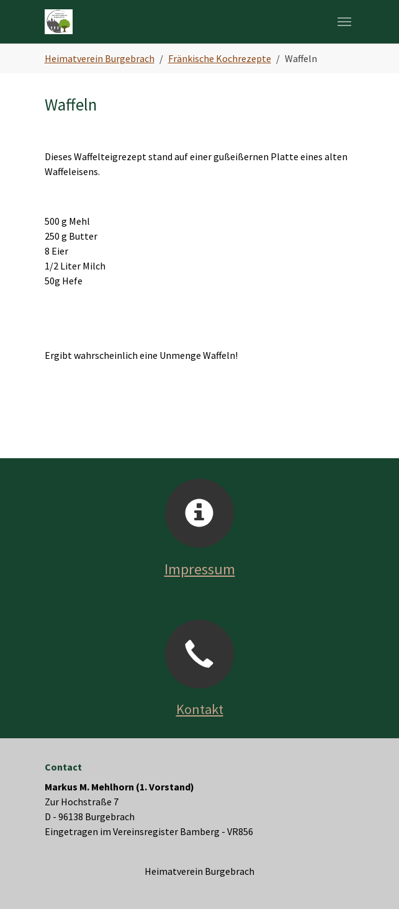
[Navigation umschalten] (344, 21)
